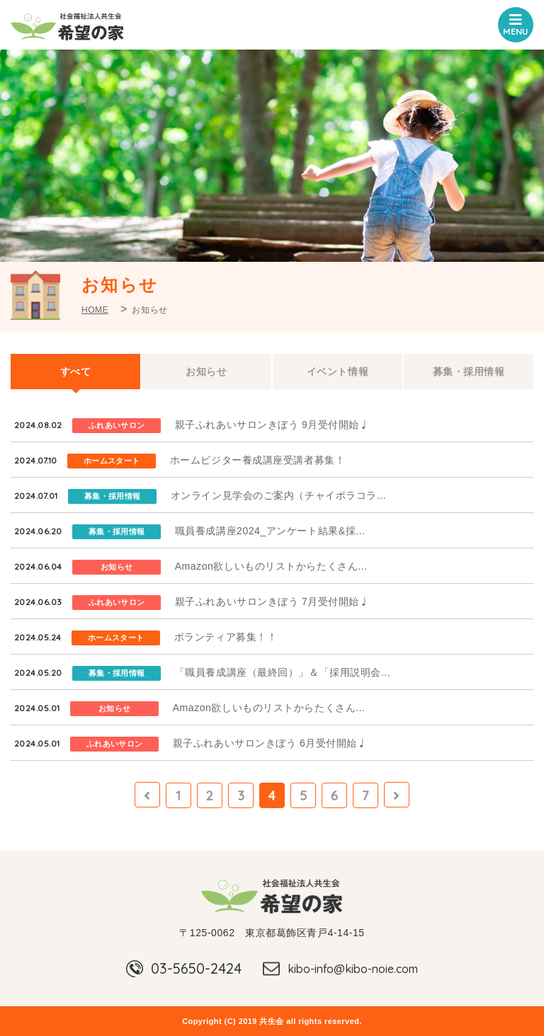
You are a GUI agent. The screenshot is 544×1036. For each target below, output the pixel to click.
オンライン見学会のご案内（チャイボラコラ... (279, 495)
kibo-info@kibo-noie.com (353, 969)
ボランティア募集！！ (226, 637)
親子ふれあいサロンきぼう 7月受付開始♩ (272, 601)
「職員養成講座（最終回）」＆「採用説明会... (283, 672)
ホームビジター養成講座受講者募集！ (258, 460)
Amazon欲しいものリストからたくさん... (271, 566)
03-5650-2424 (196, 968)
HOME (94, 310)
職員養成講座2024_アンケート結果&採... (270, 530)
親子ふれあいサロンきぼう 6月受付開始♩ (270, 743)
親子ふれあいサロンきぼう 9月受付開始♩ (272, 424)
